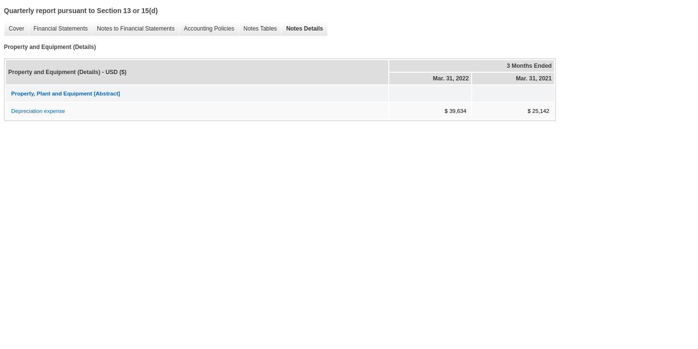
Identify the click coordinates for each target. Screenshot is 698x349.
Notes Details (302, 28)
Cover (14, 28)
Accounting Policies (206, 28)
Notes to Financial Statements (133, 28)
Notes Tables (257, 28)
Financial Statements (58, 28)
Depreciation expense (38, 111)
